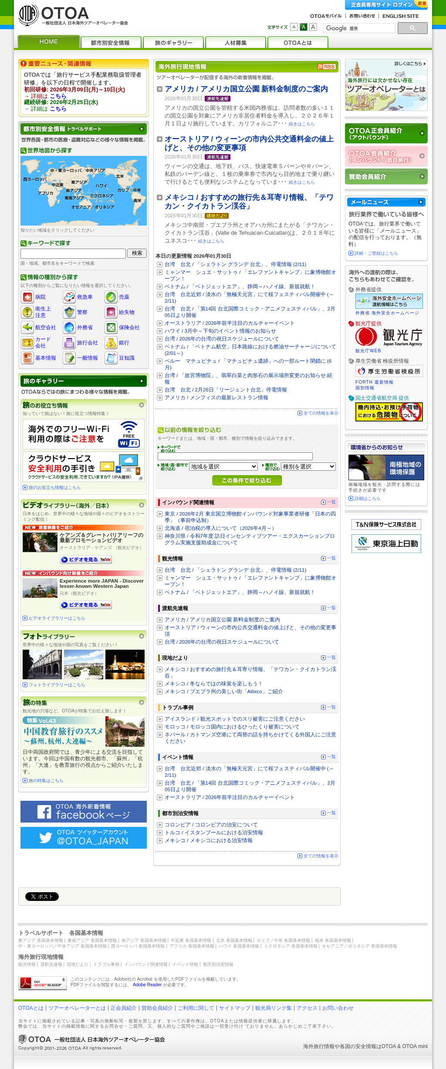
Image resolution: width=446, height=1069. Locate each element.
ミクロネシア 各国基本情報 (291, 946)
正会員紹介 (124, 1008)
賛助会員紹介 (157, 1008)
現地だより (77, 964)
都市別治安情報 (218, 964)
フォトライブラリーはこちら (57, 684)
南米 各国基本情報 (333, 940)
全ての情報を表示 (321, 413)
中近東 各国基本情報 (191, 940)
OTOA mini (415, 1046)
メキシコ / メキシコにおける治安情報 (209, 840)
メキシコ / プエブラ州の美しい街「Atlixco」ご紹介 (224, 691)
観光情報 (27, 964)
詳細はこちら (368, 498)
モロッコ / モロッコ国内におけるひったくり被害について (232, 726)
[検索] (358, 28)
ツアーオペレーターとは (77, 1008)
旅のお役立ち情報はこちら (55, 487)
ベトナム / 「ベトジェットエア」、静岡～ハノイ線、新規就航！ (240, 286)
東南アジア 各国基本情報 (92, 940)
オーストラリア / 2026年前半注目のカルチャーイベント (230, 323)
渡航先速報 (51, 964)
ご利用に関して (196, 1008)
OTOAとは (31, 1008)
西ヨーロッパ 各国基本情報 (138, 946)
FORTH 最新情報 (374, 382)
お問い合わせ (338, 1008)
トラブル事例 (106, 964)
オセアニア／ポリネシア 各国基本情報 (359, 946)
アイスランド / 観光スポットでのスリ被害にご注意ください (235, 719)
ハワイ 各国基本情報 (239, 946)
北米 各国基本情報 (234, 940)
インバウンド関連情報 (146, 964)
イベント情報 (185, 964)
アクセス (307, 1008)
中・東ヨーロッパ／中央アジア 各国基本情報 (62, 946)
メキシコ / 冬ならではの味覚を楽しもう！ (214, 683)
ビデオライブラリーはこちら (57, 618)
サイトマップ (234, 1008)
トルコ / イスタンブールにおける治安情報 (214, 832)
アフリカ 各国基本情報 (191, 946)
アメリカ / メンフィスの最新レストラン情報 (216, 397)
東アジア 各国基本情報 (40, 940)
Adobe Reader (147, 984)
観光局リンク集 (273, 1008)
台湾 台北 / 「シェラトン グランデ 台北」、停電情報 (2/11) (235, 264)
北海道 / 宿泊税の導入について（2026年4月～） (221, 528)
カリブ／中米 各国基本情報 (283, 940)
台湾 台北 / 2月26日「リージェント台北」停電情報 (226, 389)
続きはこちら (302, 123)
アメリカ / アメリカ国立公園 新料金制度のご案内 (246, 89)
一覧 (331, 501)
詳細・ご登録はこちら (376, 253)
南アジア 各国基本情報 (144, 940)
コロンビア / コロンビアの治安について (211, 824)
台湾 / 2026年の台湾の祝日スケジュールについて (222, 338)
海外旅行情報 (318, 1046)
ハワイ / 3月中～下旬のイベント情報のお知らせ (220, 331)
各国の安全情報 (358, 1046)
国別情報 (365, 387)
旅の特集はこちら (46, 780)
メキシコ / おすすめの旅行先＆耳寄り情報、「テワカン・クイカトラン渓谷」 (249, 201)
